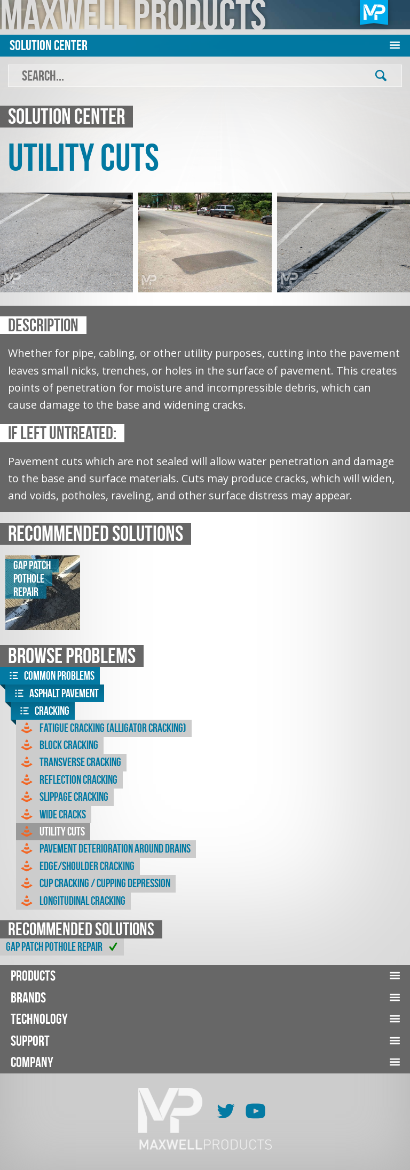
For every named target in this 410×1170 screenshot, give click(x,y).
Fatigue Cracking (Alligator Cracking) (102, 728)
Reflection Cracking (68, 780)
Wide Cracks (52, 814)
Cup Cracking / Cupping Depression (94, 883)
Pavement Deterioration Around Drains (105, 848)
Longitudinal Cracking (72, 901)
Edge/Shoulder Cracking (77, 866)
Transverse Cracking (70, 762)
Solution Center (49, 45)
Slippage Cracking (63, 797)
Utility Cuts (52, 831)
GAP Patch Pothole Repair (64, 947)
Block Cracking (58, 745)
